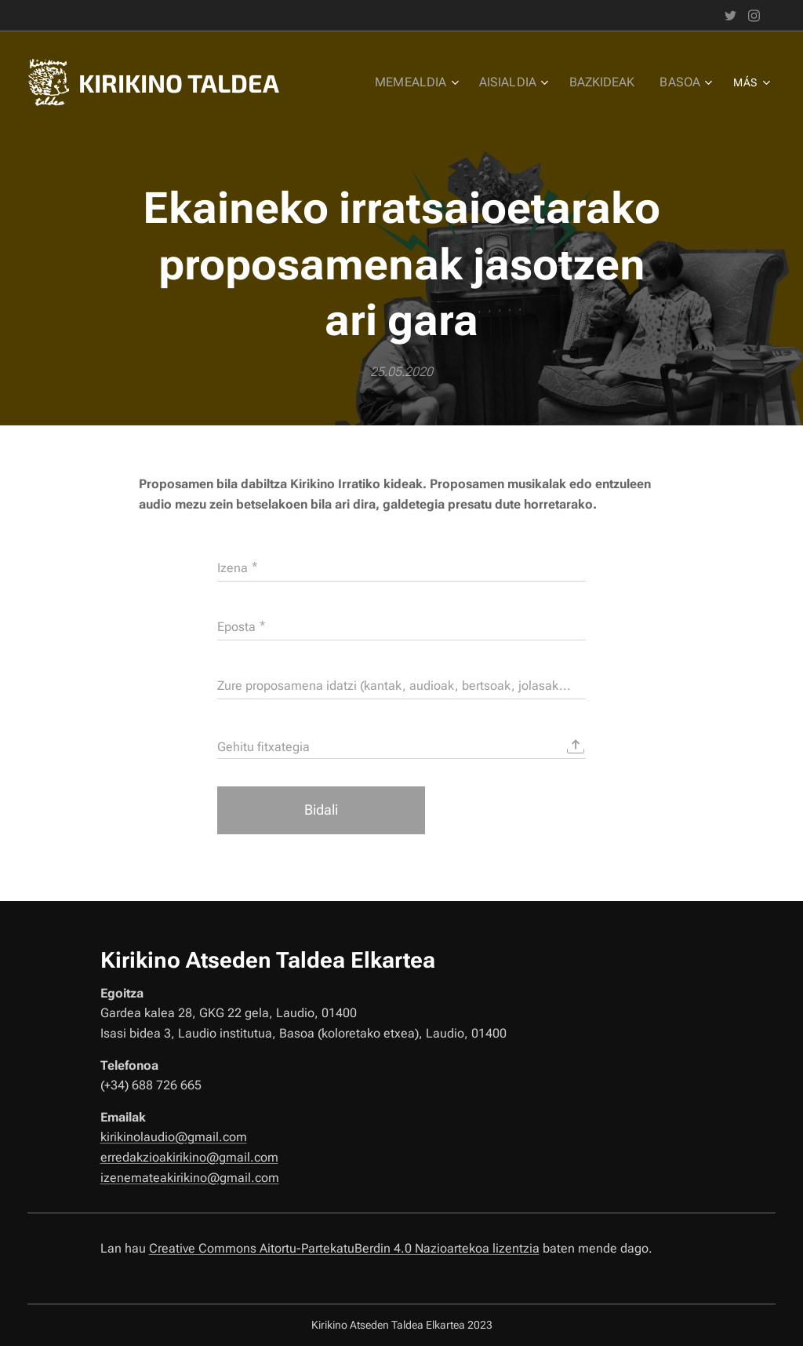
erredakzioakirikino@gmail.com (189, 1157)
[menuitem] (427, 82)
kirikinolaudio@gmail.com (173, 1136)
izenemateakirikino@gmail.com (189, 1177)
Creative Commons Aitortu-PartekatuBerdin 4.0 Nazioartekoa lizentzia (344, 1248)
